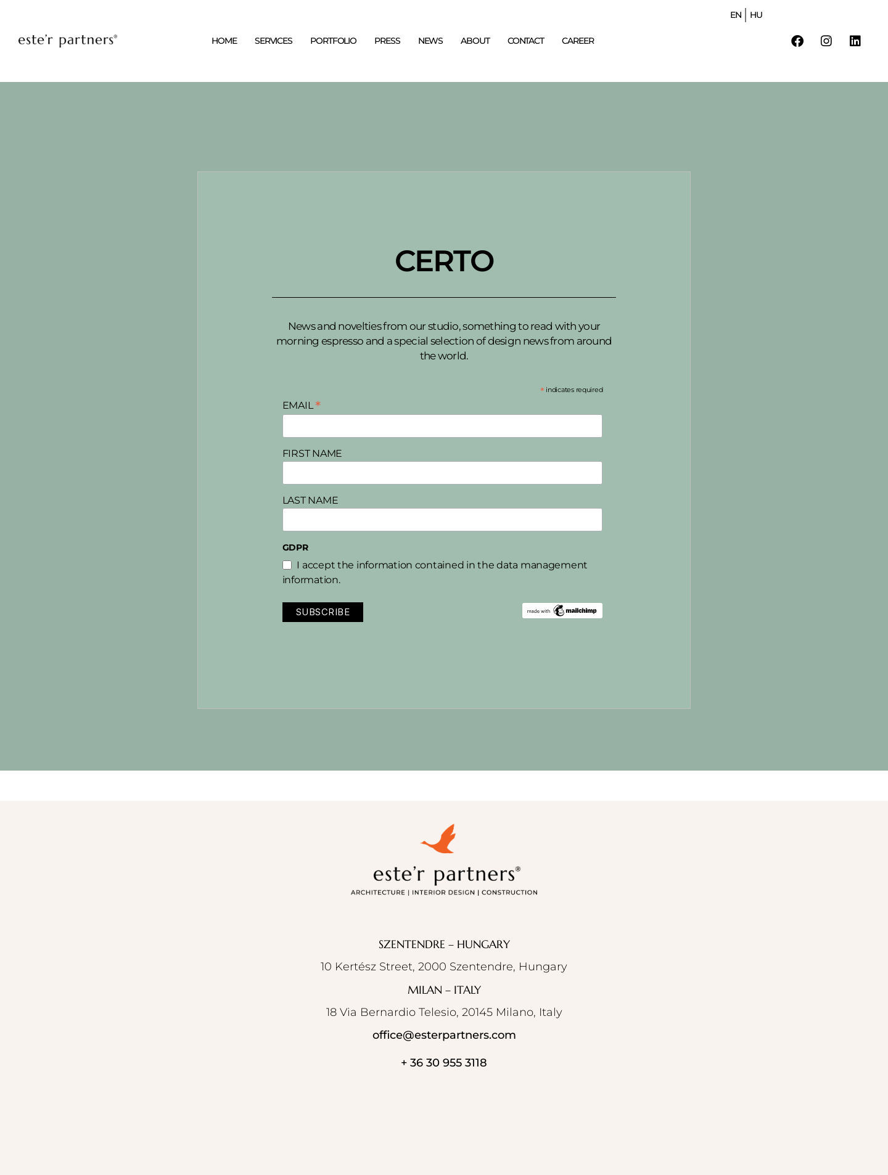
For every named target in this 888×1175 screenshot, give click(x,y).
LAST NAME (310, 500)
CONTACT (526, 40)
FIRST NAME (312, 453)
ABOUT (475, 40)
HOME (224, 40)
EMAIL (301, 405)
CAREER (577, 40)
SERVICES (273, 40)
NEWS (430, 40)
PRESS (387, 40)
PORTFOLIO (333, 40)
